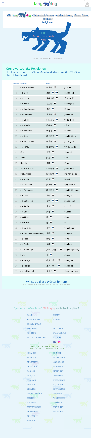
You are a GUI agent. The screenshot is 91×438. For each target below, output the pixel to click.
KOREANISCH (59, 380)
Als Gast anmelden (56, 58)
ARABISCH (31, 358)
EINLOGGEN (32, 328)
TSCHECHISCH (59, 398)
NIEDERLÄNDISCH (34, 394)
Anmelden (44, 58)
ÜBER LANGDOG (34, 324)
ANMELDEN (32, 333)
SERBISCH (31, 421)
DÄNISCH (31, 371)
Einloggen (34, 58)
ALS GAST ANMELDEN (36, 337)
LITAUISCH (31, 389)
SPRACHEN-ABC (33, 320)
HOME (29, 315)
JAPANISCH (58, 376)
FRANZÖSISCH (59, 358)
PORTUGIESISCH (34, 407)
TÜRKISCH (57, 403)
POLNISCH (31, 403)
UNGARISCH (58, 412)
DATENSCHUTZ (59, 333)
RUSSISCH (31, 416)
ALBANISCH (32, 353)
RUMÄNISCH (32, 412)
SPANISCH (57, 394)
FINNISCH (57, 353)
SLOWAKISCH (59, 389)
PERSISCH (31, 398)
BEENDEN (57, 337)
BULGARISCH (32, 362)
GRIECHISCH (58, 362)
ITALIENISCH (58, 371)
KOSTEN (56, 315)
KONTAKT (57, 320)
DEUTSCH (31, 376)
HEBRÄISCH (58, 367)
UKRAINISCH (58, 407)
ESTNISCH (31, 385)
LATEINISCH (58, 385)
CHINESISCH (32, 367)
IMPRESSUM (58, 328)
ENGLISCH (31, 380)
